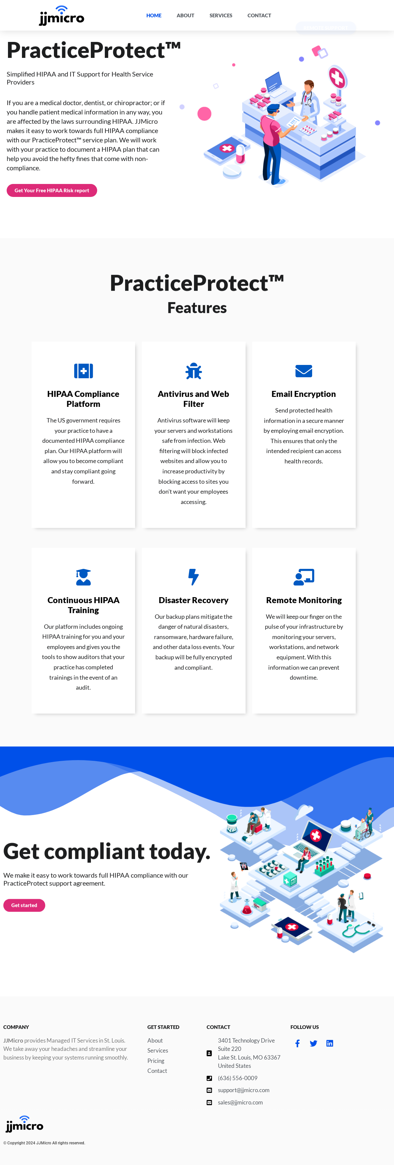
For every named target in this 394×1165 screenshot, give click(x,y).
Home (153, 15)
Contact (259, 15)
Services (221, 15)
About (185, 15)
